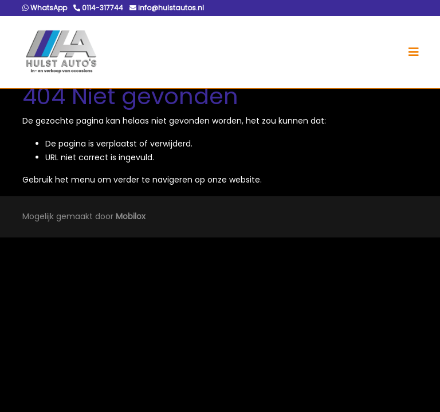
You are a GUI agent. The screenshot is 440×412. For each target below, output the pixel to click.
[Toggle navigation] (413, 52)
